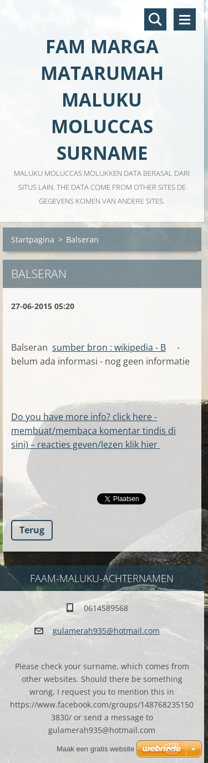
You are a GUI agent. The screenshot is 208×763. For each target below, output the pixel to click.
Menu (185, 19)
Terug (31, 530)
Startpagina (32, 239)
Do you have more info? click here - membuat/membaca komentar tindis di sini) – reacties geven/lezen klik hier (93, 431)
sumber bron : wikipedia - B (109, 347)
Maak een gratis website (95, 749)
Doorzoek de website (155, 19)
